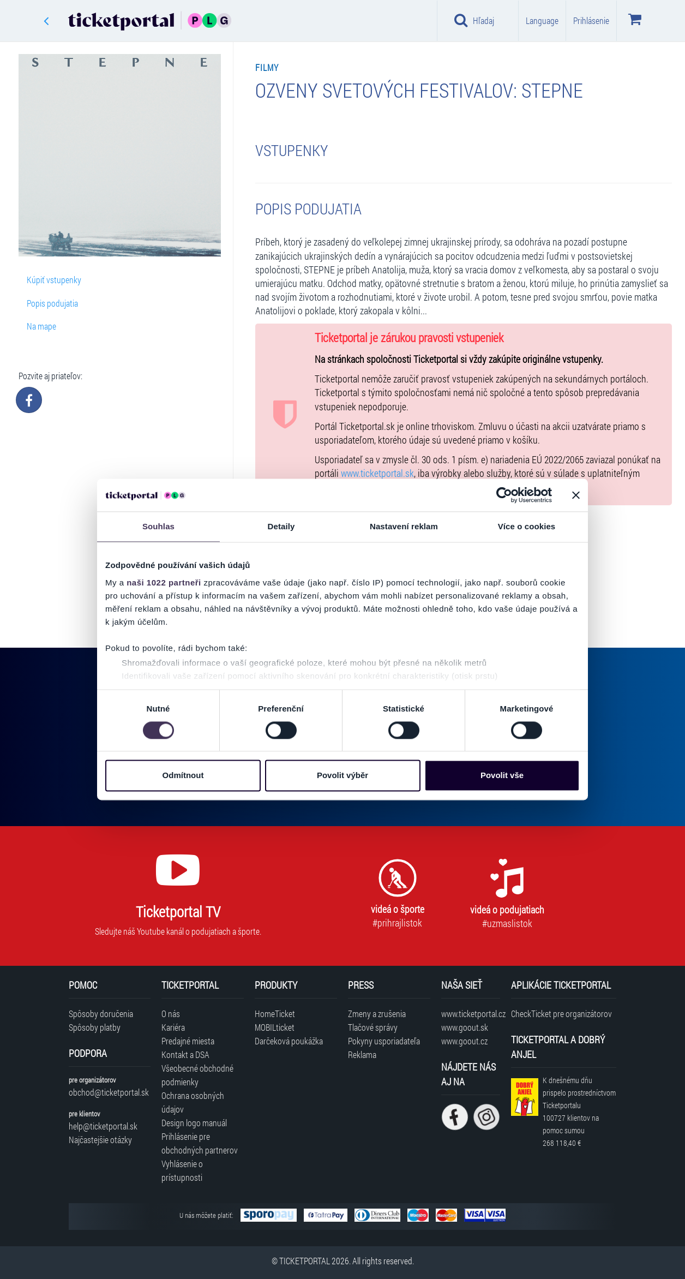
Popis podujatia (52, 303)
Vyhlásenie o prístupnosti (182, 1170)
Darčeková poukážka (289, 1041)
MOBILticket (275, 1027)
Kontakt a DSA (185, 1054)
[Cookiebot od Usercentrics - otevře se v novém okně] (504, 495)
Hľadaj (474, 20)
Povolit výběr (342, 775)
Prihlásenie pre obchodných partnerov (199, 1143)
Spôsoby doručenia (101, 1013)
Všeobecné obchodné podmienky (197, 1074)
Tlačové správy (373, 1027)
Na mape (41, 326)
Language (542, 20)
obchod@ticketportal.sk (109, 1092)
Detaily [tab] (281, 526)
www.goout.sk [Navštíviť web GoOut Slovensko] (464, 1027)
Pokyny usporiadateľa (384, 1041)
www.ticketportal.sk (377, 473)
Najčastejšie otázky (100, 1139)
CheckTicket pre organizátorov (561, 1013)
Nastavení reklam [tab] (404, 526)
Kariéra (173, 1027)
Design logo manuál (194, 1122)
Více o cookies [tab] (527, 526)
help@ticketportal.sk (103, 1126)
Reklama (362, 1054)
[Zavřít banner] (576, 495)
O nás (170, 1013)
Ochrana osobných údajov (192, 1102)
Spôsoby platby (95, 1027)
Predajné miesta (187, 1041)
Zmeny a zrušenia (377, 1013)
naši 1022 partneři (164, 582)
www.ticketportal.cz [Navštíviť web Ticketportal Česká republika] (470, 1013)
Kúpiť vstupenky (54, 279)
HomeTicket (275, 1013)
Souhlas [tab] (158, 526)
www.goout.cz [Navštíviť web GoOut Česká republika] (464, 1041)
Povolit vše (502, 775)
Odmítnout (183, 775)
